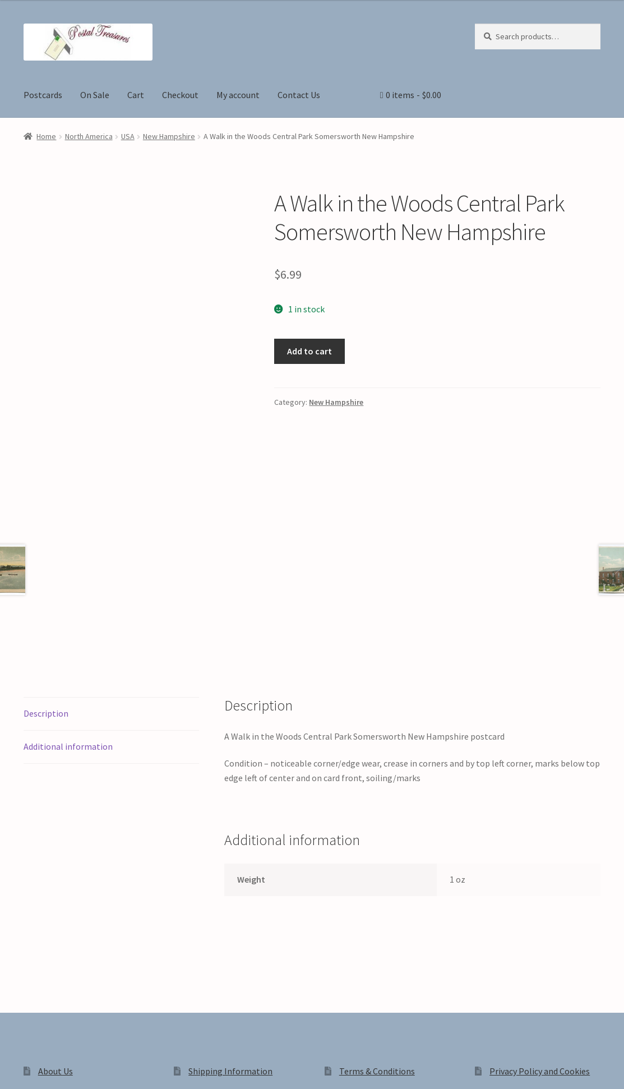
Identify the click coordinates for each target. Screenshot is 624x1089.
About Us (55, 908)
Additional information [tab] (68, 583)
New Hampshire (169, 136)
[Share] (67, 1068)
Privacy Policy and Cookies (539, 908)
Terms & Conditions (377, 908)
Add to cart (309, 351)
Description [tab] (46, 550)
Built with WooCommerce (181, 993)
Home (46, 136)
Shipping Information (230, 908)
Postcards (43, 94)
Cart (135, 94)
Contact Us (299, 94)
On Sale (94, 94)
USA (128, 136)
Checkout (180, 94)
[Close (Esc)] (94, 1068)
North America (89, 136)
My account (238, 94)
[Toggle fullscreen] (39, 1068)
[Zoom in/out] (12, 1068)
